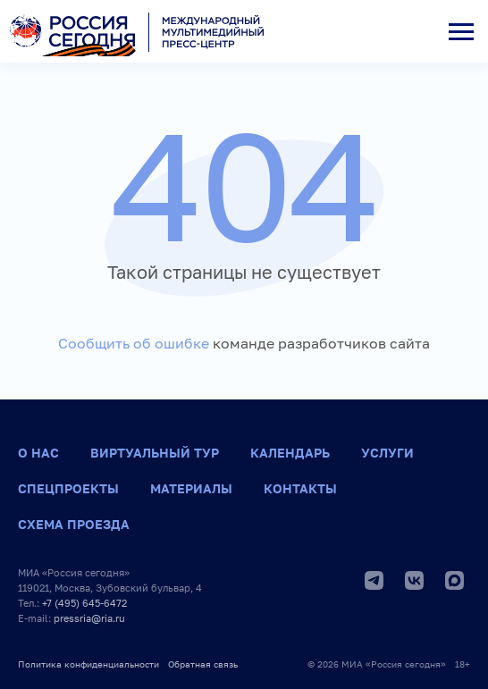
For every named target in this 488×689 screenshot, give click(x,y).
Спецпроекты (68, 488)
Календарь (290, 452)
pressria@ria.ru (89, 618)
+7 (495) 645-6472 (84, 603)
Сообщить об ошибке (133, 343)
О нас (38, 452)
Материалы (191, 488)
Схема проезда (74, 524)
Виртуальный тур (154, 452)
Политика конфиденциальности (88, 664)
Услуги (387, 452)
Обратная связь (203, 664)
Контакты (300, 488)
